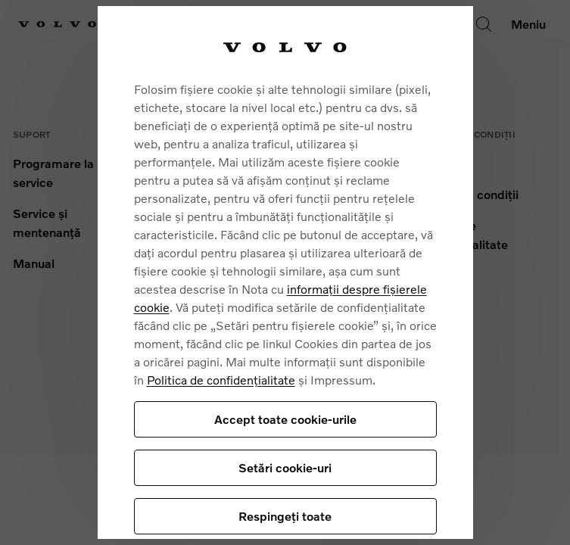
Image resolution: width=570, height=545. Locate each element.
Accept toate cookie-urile (285, 419)
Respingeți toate (285, 516)
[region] (285, 272)
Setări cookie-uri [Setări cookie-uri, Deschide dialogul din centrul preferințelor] (285, 467)
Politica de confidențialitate (221, 379)
